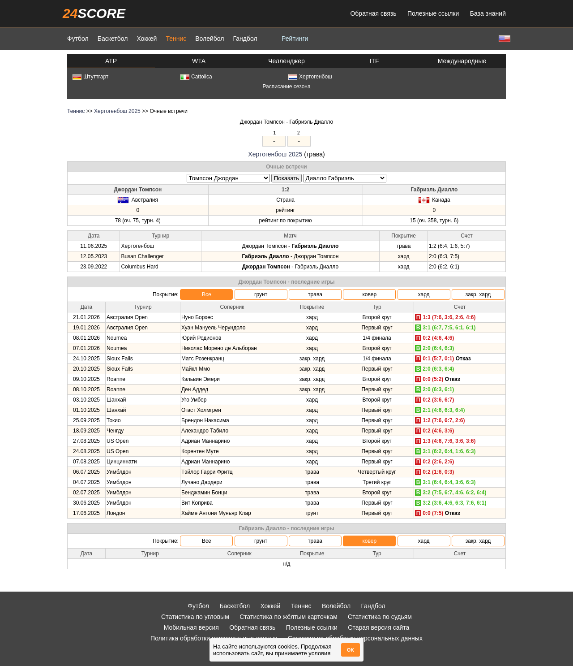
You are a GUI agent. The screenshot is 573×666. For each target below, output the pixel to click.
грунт (260, 294)
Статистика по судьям (380, 616)
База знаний (488, 13)
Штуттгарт (90, 77)
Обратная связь (373, 13)
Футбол (78, 38)
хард (424, 294)
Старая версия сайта (378, 627)
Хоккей (147, 38)
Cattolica (196, 77)
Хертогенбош (310, 77)
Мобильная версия (191, 627)
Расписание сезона (286, 86)
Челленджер (286, 61)
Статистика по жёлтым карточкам (288, 616)
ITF (374, 61)
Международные (462, 61)
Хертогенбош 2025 (117, 111)
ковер (369, 294)
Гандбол (245, 38)
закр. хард (478, 294)
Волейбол (209, 38)
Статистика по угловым (195, 616)
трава (315, 294)
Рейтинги (295, 38)
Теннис (176, 38)
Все (206, 294)
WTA (198, 61)
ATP (111, 61)
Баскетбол (113, 38)
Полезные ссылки (433, 13)
